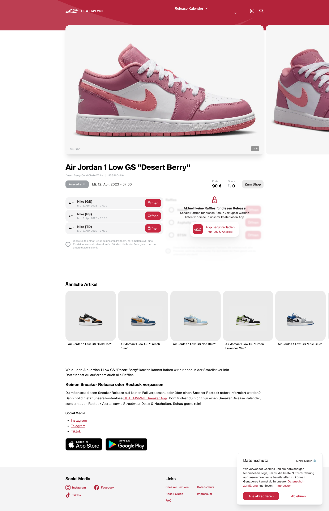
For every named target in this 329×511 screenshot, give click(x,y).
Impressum (284, 485)
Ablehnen (298, 496)
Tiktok (76, 426)
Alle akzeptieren (261, 496)
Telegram (78, 420)
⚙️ (306, 460)
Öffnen (153, 198)
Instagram (79, 415)
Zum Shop (253, 179)
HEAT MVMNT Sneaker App (145, 393)
